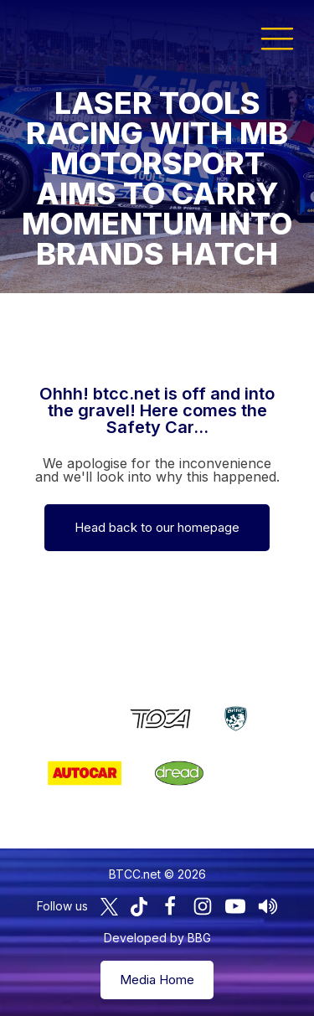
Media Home (157, 980)
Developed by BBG (157, 938)
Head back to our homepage (157, 527)
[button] (277, 38)
